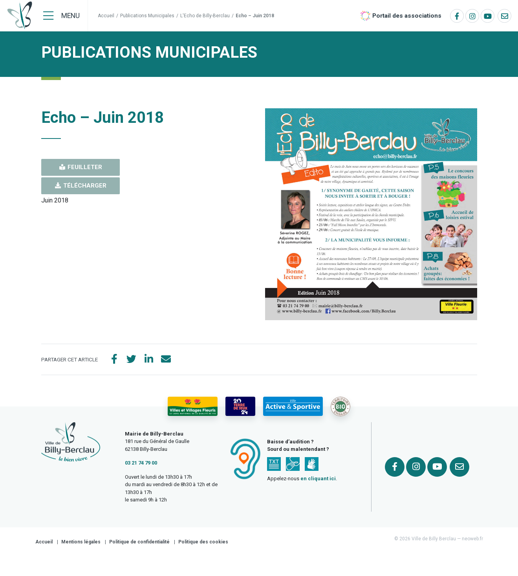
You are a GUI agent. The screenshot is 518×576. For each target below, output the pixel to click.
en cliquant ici (318, 478)
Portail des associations (406, 15)
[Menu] (61, 16)
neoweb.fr (472, 538)
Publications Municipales (147, 15)
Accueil (106, 15)
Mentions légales (81, 542)
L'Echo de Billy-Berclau (205, 15)
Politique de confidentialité (139, 542)
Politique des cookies (203, 542)
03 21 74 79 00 (141, 463)
